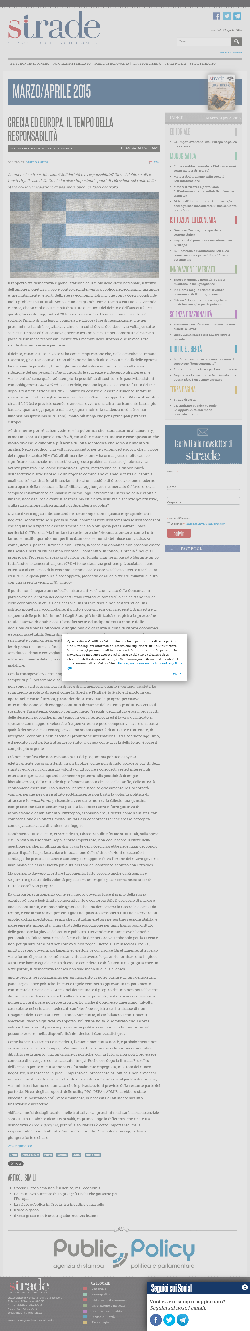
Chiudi (178, 674)
